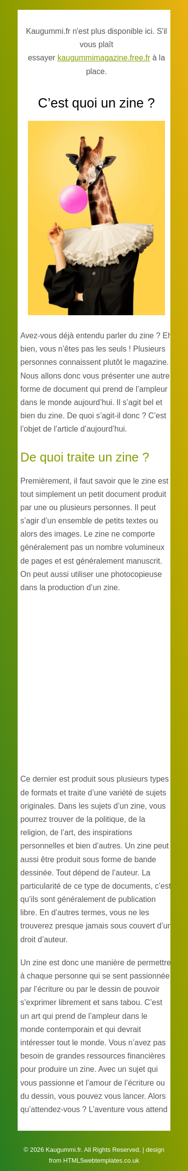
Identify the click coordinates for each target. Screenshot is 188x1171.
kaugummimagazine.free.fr (103, 58)
